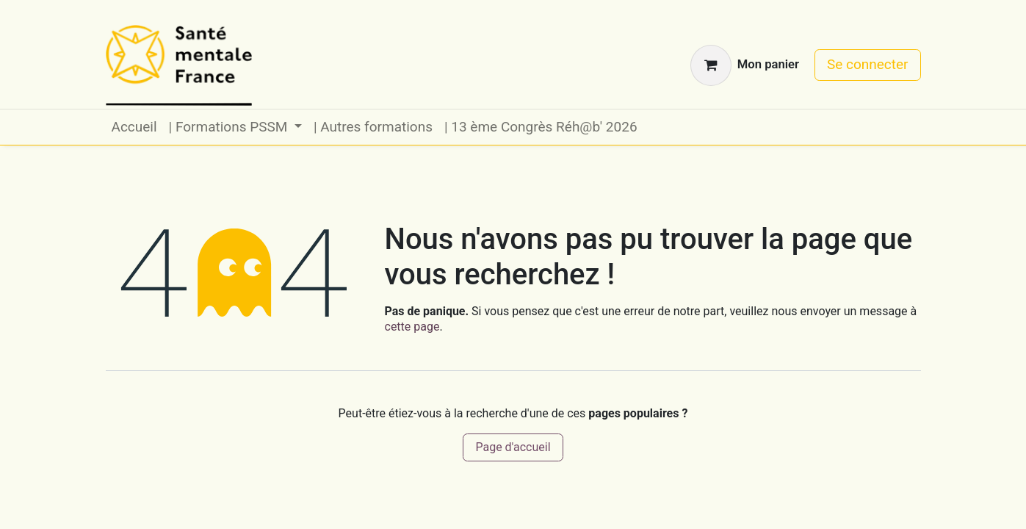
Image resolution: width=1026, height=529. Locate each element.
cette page (412, 327)
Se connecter (867, 64)
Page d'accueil (512, 447)
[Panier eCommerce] (745, 65)
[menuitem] (134, 127)
